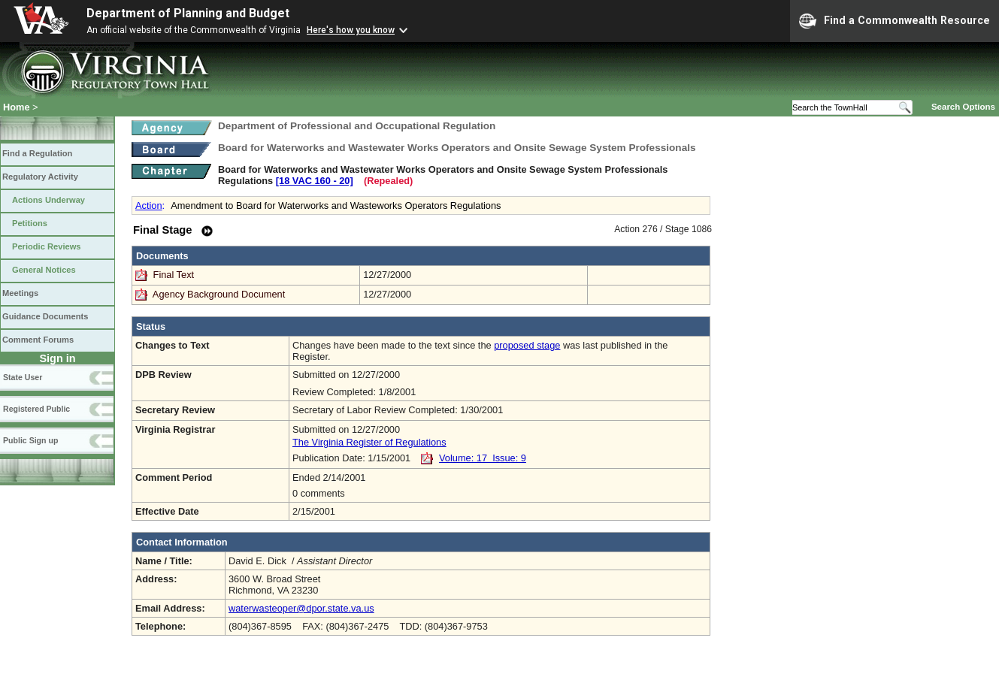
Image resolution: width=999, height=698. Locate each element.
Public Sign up (30, 440)
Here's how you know (351, 30)
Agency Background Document (219, 294)
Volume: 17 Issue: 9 (482, 458)
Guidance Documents (45, 316)
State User (22, 377)
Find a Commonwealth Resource (894, 21)
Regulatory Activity (40, 176)
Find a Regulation (37, 153)
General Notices (44, 269)
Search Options (963, 106)
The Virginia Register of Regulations (369, 442)
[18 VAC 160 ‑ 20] (314, 180)
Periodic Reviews (46, 246)
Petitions (29, 223)
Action (148, 205)
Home (16, 107)
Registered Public (36, 408)
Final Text (175, 274)
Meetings (20, 293)
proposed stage (527, 345)
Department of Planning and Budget (187, 13)
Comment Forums (38, 339)
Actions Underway (48, 199)
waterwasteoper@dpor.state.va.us (301, 608)
